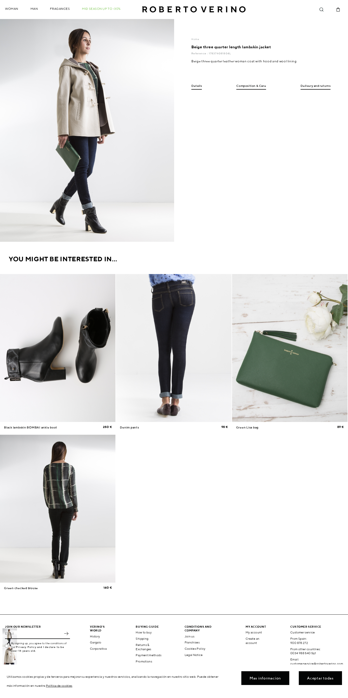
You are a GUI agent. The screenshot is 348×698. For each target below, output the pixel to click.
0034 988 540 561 (303, 653)
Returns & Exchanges (143, 647)
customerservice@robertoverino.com (316, 663)
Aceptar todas (320, 678)
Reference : (200, 53)
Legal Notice (194, 655)
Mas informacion (265, 678)
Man (34, 9)
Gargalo (95, 642)
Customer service (302, 632)
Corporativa (98, 648)
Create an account (252, 641)
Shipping (142, 638)
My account (254, 632)
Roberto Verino (193, 9)
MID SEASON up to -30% (101, 9)
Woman (11, 9)
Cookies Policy (195, 648)
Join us (190, 636)
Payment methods (148, 655)
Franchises (192, 642)
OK (66, 633)
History (95, 636)
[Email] (33, 633)
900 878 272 (299, 643)
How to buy (144, 632)
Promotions (144, 661)
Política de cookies (59, 685)
